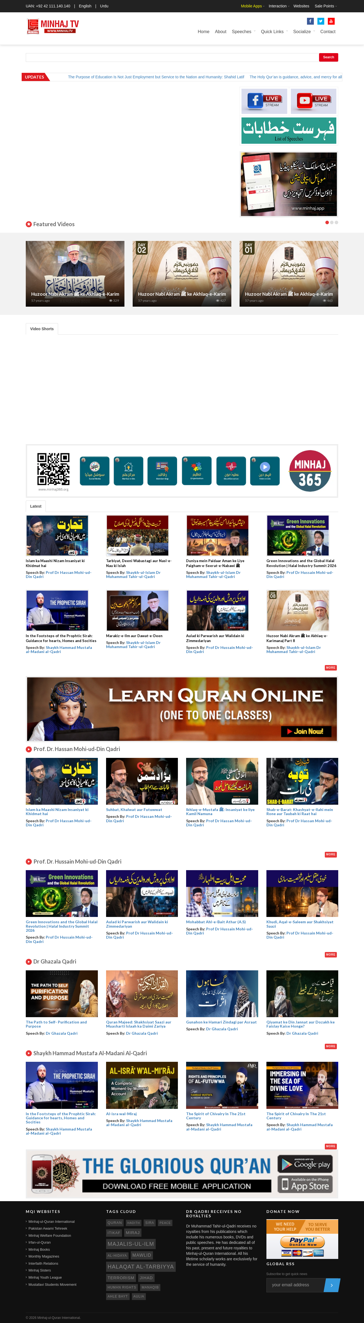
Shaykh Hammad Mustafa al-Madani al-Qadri (59, 649)
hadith (133, 1222)
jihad (146, 1278)
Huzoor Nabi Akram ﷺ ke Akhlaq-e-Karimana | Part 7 (87, 294)
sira (149, 1223)
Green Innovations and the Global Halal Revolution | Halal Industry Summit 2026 (62, 926)
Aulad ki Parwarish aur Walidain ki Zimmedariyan (137, 923)
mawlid (141, 1255)
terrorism (121, 1278)
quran (115, 1223)
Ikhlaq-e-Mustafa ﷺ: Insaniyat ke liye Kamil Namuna (220, 811)
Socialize (302, 31)
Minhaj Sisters (40, 1270)
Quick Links (272, 31)
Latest (35, 506)
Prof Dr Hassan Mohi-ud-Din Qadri (59, 574)
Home (203, 31)
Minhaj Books (39, 1249)
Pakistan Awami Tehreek (48, 1228)
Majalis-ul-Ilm (131, 1244)
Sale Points (324, 6)
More (330, 667)
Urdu (104, 6)
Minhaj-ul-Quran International (52, 1222)
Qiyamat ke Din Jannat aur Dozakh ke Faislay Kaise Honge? (300, 1024)
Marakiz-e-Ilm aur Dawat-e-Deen (134, 636)
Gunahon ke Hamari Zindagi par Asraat (221, 1022)
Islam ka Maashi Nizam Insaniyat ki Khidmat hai (57, 811)
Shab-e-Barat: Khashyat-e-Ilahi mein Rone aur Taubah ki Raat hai (299, 811)
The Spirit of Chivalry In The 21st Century (216, 1115)
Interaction (277, 6)
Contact (327, 31)
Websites (301, 6)
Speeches (241, 31)
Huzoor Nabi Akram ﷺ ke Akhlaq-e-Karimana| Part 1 (300, 294)
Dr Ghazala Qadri (62, 1033)
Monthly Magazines (44, 1256)
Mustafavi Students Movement (52, 1284)
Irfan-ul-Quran (40, 1242)
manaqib (150, 1287)
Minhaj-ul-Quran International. (59, 1318)
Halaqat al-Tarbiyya (141, 1267)
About (220, 31)
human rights (122, 1287)
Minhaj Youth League (45, 1277)
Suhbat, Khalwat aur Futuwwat (134, 809)
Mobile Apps (251, 6)
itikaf (114, 1233)
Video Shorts (42, 329)
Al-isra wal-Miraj (121, 1113)
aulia (138, 1296)
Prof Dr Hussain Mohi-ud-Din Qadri (299, 574)
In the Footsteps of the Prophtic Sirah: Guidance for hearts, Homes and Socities (61, 1117)
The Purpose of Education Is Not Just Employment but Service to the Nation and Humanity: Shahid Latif (163, 77)
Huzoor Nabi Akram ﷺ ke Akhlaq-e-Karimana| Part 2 (193, 294)
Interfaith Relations (43, 1263)
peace (165, 1222)
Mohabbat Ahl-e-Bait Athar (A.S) (216, 921)
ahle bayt (118, 1296)
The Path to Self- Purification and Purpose (56, 1024)
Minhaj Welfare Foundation (50, 1235)
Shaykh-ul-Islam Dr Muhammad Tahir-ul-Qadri (133, 574)
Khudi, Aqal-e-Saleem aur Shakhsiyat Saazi (300, 923)
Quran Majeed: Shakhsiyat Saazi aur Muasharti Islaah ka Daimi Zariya (138, 1024)
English (85, 6)
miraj (133, 1232)
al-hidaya (117, 1256)
